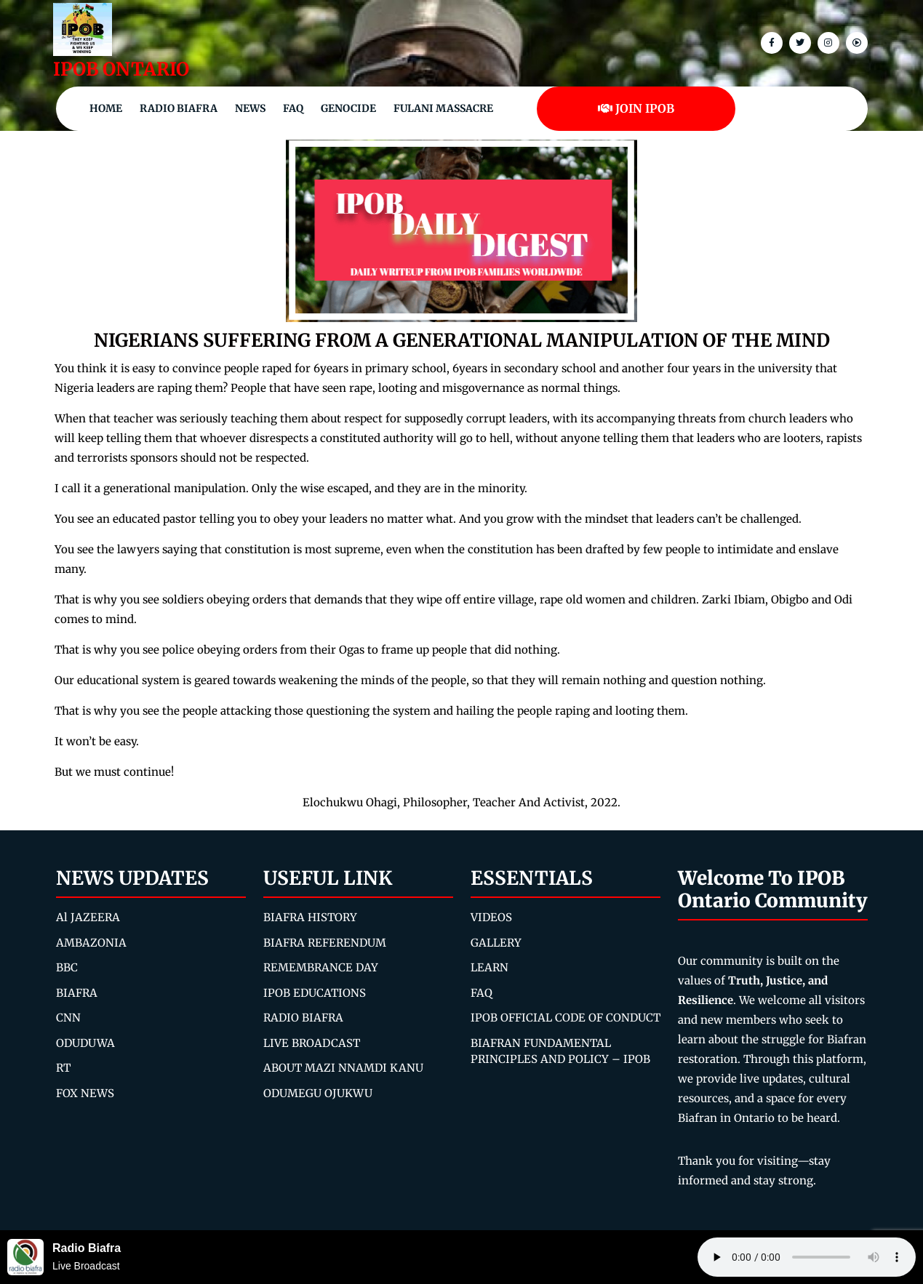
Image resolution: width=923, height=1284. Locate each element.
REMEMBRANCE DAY (320, 967)
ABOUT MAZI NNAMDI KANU (343, 1068)
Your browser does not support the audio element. (807, 1257)
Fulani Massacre (443, 108)
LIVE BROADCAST (311, 1043)
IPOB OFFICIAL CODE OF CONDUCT (565, 1017)
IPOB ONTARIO (121, 69)
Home (105, 108)
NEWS (250, 108)
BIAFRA (76, 993)
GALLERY (496, 943)
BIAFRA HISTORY (310, 917)
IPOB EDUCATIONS (314, 993)
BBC (67, 967)
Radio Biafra (178, 108)
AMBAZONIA (91, 943)
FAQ (293, 108)
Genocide (348, 108)
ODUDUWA (85, 1043)
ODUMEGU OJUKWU (317, 1093)
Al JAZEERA (88, 917)
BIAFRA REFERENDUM (324, 943)
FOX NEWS (85, 1093)
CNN (68, 1017)
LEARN (489, 967)
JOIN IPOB (636, 108)
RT (63, 1068)
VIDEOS (491, 917)
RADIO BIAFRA (303, 1017)
